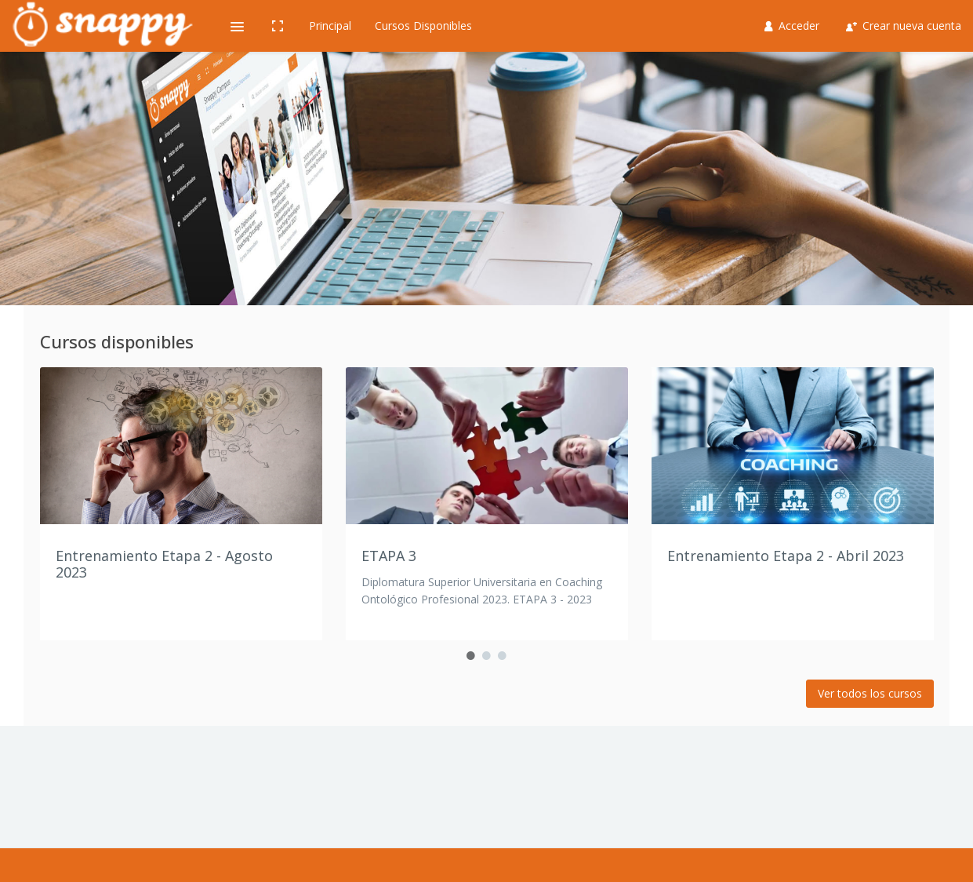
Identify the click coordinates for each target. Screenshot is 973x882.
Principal (330, 25)
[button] (236, 26)
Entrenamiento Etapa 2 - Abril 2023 (785, 555)
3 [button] (502, 656)
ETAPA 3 (388, 555)
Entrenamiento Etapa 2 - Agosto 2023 (164, 564)
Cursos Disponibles (423, 25)
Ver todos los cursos (870, 693)
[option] (181, 503)
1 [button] (471, 656)
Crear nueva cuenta (904, 25)
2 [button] (487, 656)
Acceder (792, 25)
